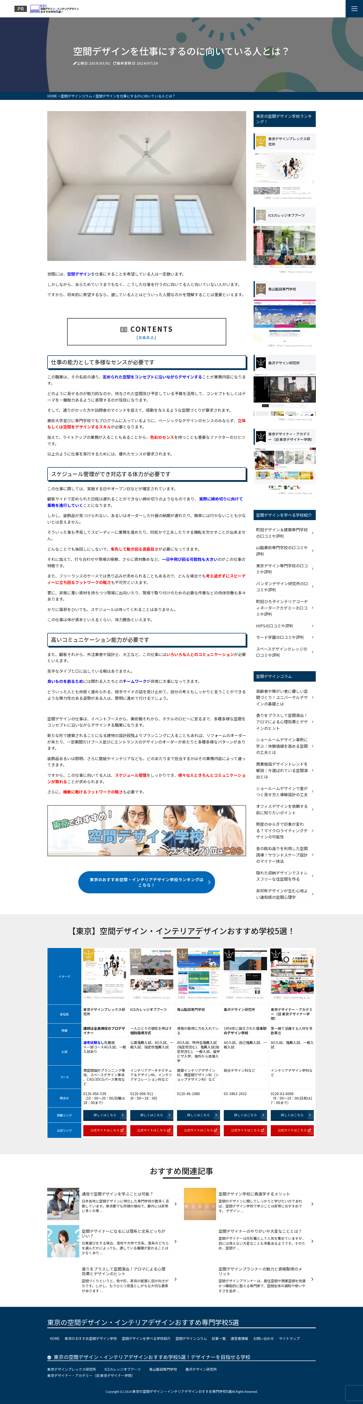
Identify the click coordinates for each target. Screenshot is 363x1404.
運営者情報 (239, 1338)
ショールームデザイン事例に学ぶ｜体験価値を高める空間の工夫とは (282, 746)
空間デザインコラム (191, 1338)
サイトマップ (289, 1338)
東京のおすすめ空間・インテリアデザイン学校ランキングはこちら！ (150, 882)
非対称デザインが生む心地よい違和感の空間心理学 (282, 894)
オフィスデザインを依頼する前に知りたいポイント (282, 809)
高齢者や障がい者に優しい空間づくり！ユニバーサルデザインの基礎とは (282, 697)
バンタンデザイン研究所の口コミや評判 (282, 586)
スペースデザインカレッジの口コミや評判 (281, 652)
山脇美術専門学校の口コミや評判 (282, 550)
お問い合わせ (263, 1338)
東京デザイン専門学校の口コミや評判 (282, 569)
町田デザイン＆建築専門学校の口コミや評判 (282, 533)
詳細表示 (147, 337)
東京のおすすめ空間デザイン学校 (91, 1338)
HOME (55, 1338)
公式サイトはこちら (107, 1130)
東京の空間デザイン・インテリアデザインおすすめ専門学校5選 (143, 1322)
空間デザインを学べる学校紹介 (146, 1338)
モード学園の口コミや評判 (280, 637)
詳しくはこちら (109, 1115)
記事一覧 (219, 1338)
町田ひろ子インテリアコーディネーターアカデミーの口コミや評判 (282, 607)
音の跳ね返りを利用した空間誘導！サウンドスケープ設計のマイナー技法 (282, 854)
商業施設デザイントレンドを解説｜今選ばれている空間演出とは (282, 770)
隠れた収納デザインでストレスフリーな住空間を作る (282, 876)
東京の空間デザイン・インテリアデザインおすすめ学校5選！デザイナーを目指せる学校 (152, 1357)
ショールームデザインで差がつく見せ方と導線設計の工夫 (282, 791)
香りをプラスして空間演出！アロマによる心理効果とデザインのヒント (282, 721)
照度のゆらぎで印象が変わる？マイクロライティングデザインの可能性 (282, 830)
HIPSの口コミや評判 (274, 626)
